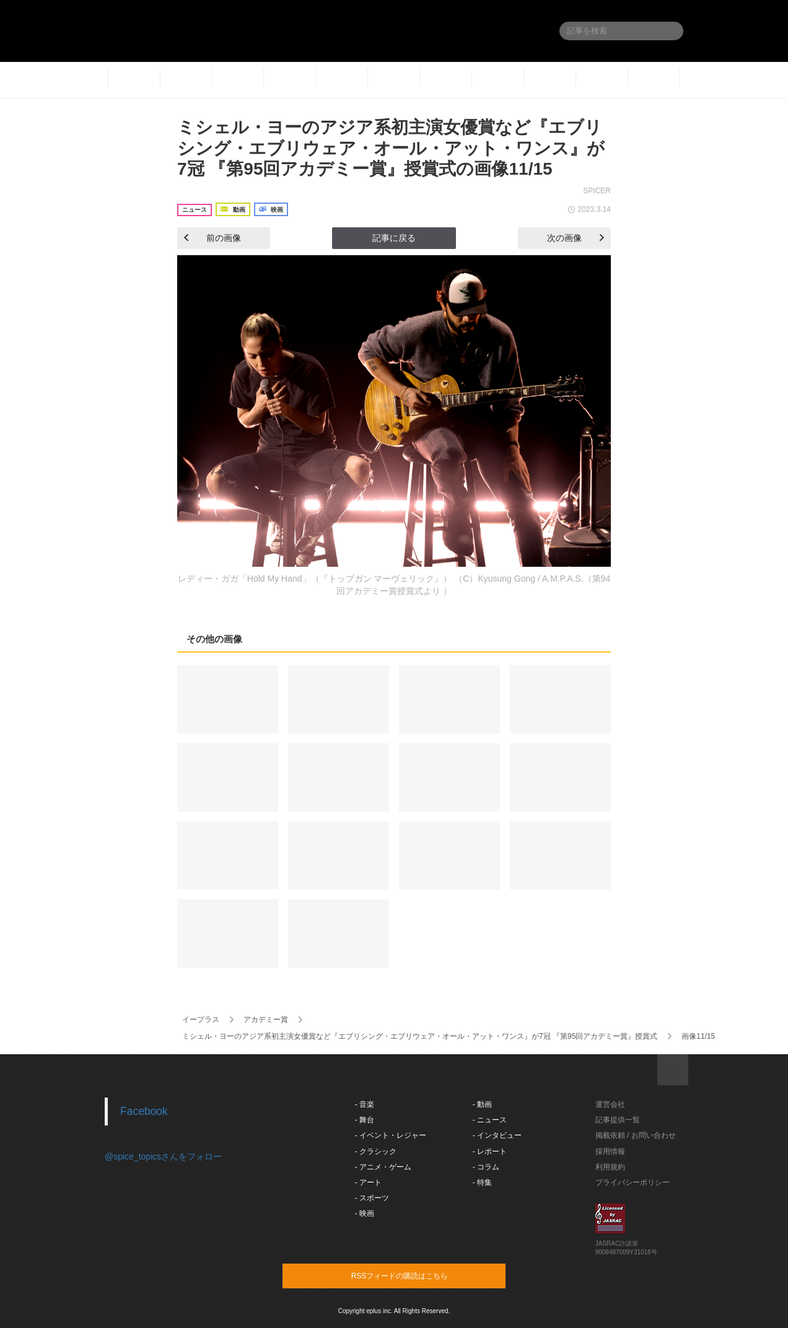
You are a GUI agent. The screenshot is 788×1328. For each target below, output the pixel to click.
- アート (368, 1182)
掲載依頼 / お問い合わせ (635, 1135)
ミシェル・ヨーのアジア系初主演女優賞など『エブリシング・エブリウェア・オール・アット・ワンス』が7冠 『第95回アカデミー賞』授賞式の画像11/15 (391, 148)
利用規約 (610, 1167)
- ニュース (490, 1120)
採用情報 (610, 1151)
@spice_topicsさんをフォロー (163, 1156)
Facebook (144, 1111)
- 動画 (482, 1104)
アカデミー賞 (265, 1019)
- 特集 (482, 1182)
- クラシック (375, 1151)
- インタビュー (497, 1135)
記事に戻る (394, 238)
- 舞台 (364, 1120)
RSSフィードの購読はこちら (417, 1275)
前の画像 (212, 238)
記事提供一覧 (617, 1120)
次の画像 (575, 238)
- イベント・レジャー (390, 1135)
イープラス (200, 1019)
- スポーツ (372, 1198)
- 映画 (364, 1213)
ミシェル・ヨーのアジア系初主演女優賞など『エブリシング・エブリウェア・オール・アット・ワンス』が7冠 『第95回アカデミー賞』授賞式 (419, 1036)
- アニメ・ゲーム (383, 1167)
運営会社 (610, 1104)
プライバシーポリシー (632, 1182)
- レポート (490, 1151)
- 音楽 (364, 1104)
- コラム (486, 1167)
